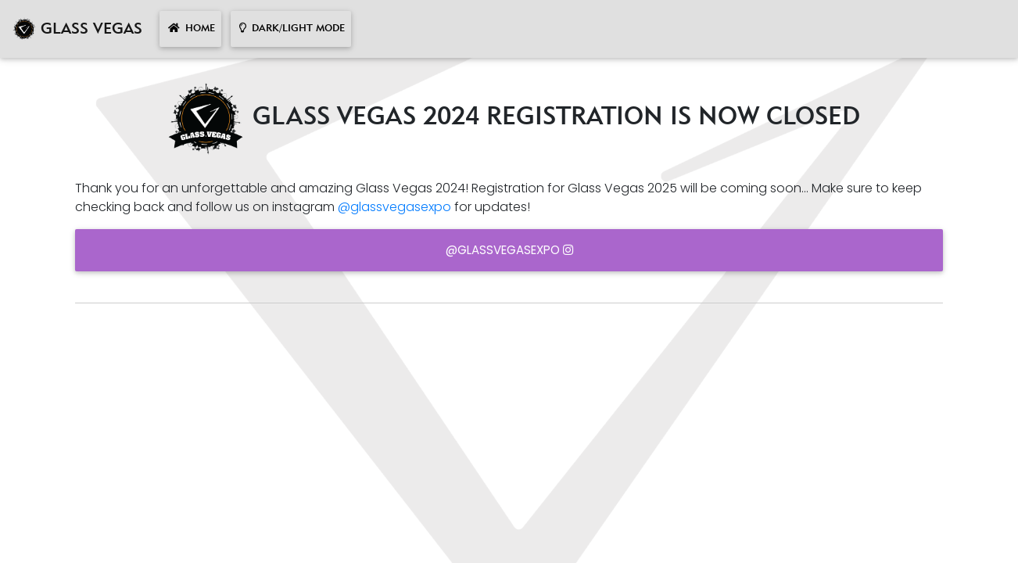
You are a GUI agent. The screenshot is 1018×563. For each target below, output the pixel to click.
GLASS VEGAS (77, 29)
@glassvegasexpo (394, 207)
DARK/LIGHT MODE (291, 28)
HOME (190, 28)
